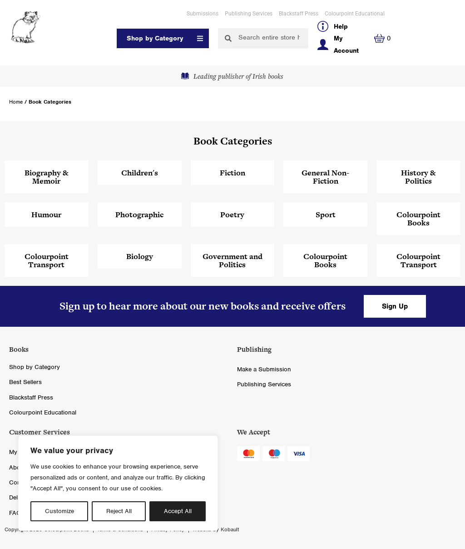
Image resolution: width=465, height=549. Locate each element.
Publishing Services (248, 13)
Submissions (202, 13)
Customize (59, 511)
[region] (118, 483)
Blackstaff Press (298, 13)
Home (16, 101)
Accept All (178, 511)
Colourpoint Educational (355, 13)
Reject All (119, 511)
